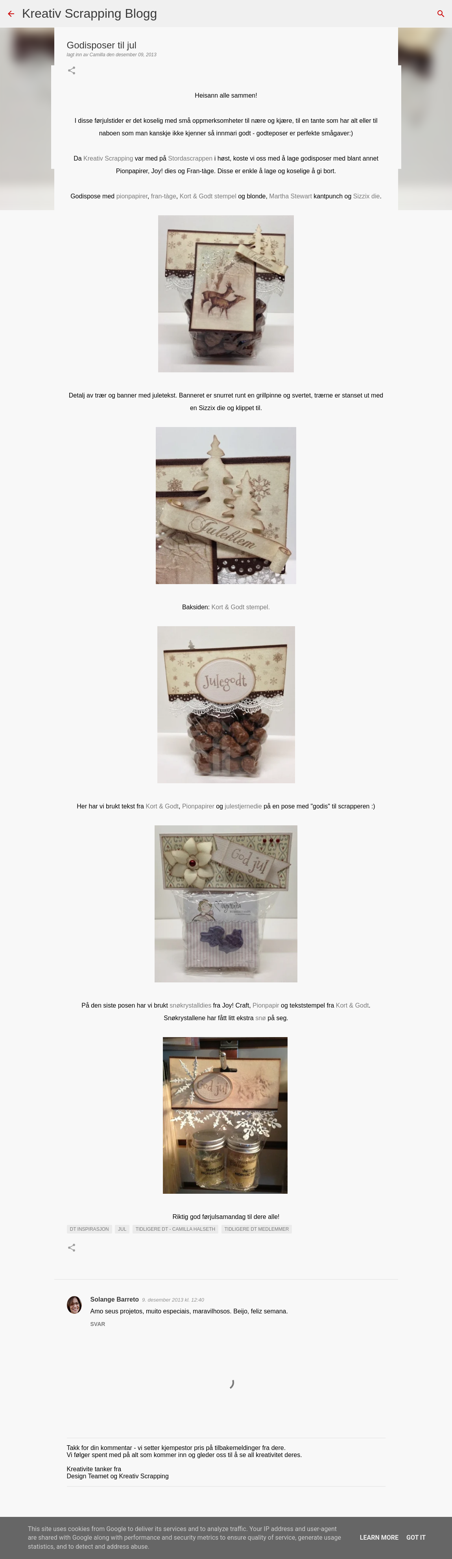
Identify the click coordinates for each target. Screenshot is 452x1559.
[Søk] (168, 13)
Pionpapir (266, 1005)
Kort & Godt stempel (208, 196)
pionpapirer (132, 196)
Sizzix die (366, 196)
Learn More (379, 1537)
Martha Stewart (290, 196)
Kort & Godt (162, 806)
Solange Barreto (114, 1299)
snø (260, 1018)
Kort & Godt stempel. (241, 607)
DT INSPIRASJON (89, 1229)
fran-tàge (163, 196)
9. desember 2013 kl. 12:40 (173, 1300)
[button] (71, 71)
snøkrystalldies (190, 1005)
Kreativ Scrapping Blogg (89, 13)
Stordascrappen (190, 158)
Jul (122, 1229)
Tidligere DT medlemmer (257, 1229)
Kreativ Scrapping (108, 158)
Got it (416, 1537)
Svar (97, 1324)
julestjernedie (243, 806)
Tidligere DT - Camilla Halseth (176, 1229)
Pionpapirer (198, 806)
